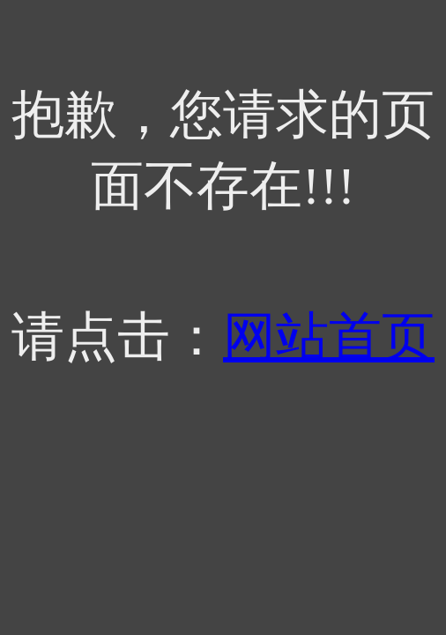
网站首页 (329, 337)
